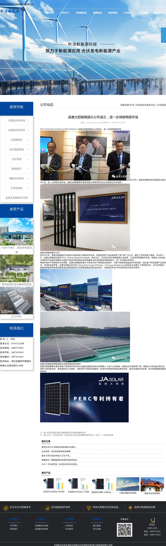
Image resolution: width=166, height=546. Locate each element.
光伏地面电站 (16, 149)
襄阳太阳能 (45, 129)
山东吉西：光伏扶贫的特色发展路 (56, 451)
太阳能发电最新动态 (145, 105)
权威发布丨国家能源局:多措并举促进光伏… (60, 460)
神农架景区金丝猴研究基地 (16, 270)
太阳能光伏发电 (16, 120)
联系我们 (158, 13)
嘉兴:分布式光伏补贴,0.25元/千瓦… (57, 456)
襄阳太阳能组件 (71, 129)
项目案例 (112, 13)
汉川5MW (16, 302)
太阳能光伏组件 (16, 130)
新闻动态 (97, 13)
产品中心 (64, 13)
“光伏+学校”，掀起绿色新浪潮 (16, 236)
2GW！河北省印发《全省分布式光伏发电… (60, 464)
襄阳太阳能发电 (57, 129)
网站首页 (49, 13)
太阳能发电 (81, 13)
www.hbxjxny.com (93, 123)
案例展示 (17, 168)
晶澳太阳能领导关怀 (16, 197)
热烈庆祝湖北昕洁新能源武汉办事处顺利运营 (66, 433)
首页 (132, 105)
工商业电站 (16, 188)
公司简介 (128, 13)
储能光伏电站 (16, 178)
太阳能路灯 (16, 139)
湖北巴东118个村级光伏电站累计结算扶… (59, 447)
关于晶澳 (143, 13)
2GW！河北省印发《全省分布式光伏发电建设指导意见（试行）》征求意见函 (79, 435)
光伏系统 (17, 159)
